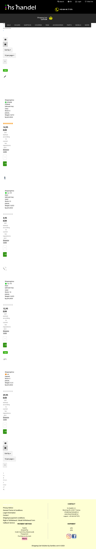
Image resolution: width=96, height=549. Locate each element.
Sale (9, 25)
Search (61, 1)
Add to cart (6, 163)
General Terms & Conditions (13, 510)
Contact (5, 515)
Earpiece (27, 25)
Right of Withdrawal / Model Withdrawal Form (19, 520)
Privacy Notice (8, 508)
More (87, 25)
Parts (69, 25)
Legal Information (9, 513)
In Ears (17, 25)
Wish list (89, 1)
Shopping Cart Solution (40, 546)
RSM (47, 25)
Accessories (58, 25)
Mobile (78, 25)
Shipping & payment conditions (14, 518)
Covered (38, 25)
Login (78, 1)
